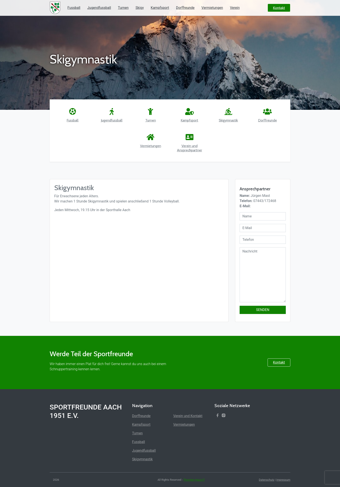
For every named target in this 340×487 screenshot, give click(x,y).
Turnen (123, 8)
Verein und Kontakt (188, 416)
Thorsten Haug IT (194, 479)
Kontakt (279, 362)
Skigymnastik (142, 459)
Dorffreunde (185, 8)
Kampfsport (160, 8)
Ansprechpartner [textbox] (255, 188)
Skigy (140, 8)
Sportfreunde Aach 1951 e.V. (86, 411)
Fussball (73, 8)
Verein (235, 8)
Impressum (283, 479)
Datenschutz (266, 479)
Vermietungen (212, 8)
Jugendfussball (99, 8)
